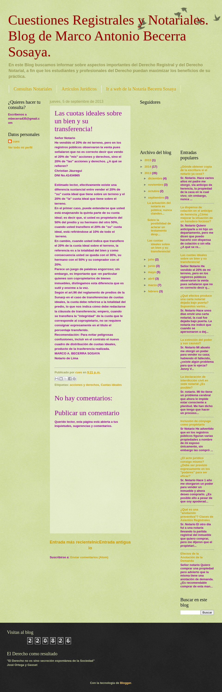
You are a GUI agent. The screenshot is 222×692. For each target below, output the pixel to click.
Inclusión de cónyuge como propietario (195, 422)
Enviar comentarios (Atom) (89, 557)
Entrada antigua (115, 542)
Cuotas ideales (111, 385)
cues (16, 141)
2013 (148, 173)
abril (151, 278)
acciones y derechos (84, 385)
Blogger (125, 683)
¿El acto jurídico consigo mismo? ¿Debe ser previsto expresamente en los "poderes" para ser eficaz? (195, 466)
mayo (152, 272)
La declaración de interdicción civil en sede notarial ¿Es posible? (194, 382)
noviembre (156, 184)
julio (151, 259)
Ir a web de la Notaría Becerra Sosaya (141, 88)
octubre (154, 191)
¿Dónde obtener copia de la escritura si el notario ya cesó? (196, 170)
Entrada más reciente (71, 542)
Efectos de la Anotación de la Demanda (191, 557)
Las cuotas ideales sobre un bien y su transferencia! (158, 246)
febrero (153, 291)
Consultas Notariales (33, 88)
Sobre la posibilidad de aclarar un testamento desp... (159, 227)
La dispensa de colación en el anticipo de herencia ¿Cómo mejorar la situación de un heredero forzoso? (196, 214)
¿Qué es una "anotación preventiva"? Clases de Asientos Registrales (196, 515)
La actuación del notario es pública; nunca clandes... (159, 208)
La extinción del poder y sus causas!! (196, 341)
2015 (148, 160)
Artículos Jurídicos (79, 88)
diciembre (155, 178)
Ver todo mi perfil (20, 147)
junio (152, 266)
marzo (153, 285)
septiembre (156, 197)
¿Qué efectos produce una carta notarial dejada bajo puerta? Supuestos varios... (196, 301)
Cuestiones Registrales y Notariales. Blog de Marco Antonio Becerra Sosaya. (108, 35)
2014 (148, 166)
